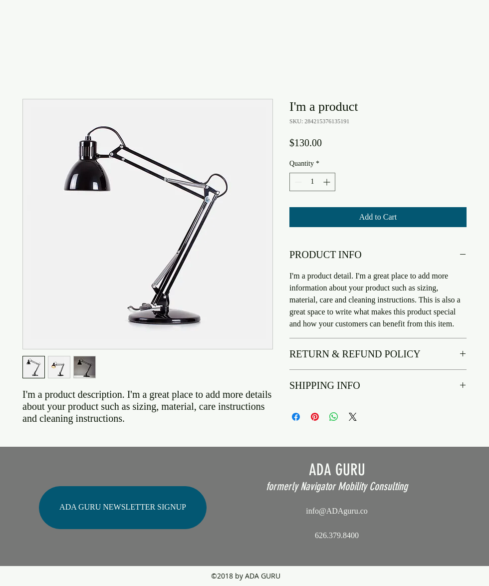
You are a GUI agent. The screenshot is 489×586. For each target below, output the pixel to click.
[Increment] (327, 182)
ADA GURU (337, 469)
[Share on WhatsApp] (334, 417)
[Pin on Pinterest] (315, 417)
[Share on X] (353, 417)
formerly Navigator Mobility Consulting (337, 486)
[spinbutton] (312, 182)
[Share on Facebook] (296, 417)
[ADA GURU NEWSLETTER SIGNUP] (123, 507)
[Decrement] (297, 182)
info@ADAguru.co (337, 511)
